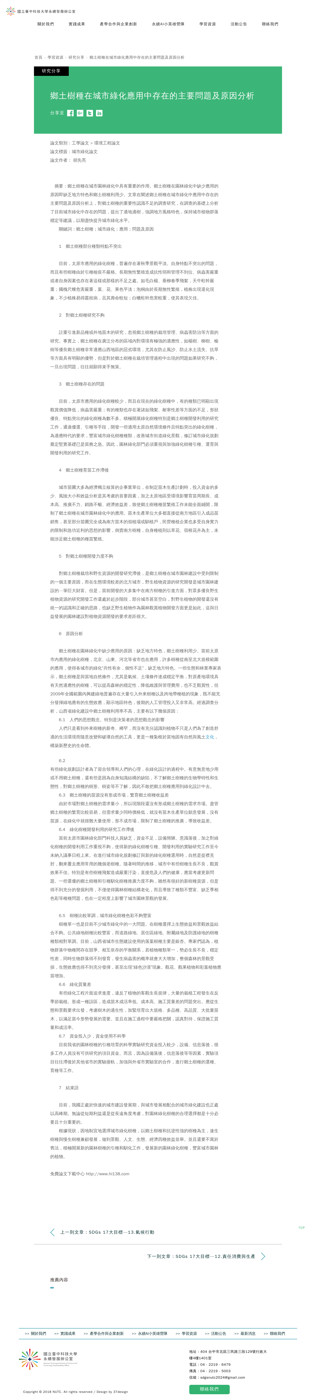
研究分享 (76, 57)
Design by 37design (112, 1392)
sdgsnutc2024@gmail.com (222, 1377)
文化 (209, 737)
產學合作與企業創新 (107, 1333)
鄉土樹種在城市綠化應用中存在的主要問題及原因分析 (137, 57)
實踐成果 (67, 1333)
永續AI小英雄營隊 (152, 1333)
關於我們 (38, 1333)
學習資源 (56, 57)
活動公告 (218, 1333)
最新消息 (248, 1333)
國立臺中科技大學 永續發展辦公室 (41, 11)
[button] (46, 24)
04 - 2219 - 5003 (215, 1371)
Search (305, 10)
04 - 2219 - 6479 (215, 1364)
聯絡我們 (277, 1333)
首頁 (38, 57)
